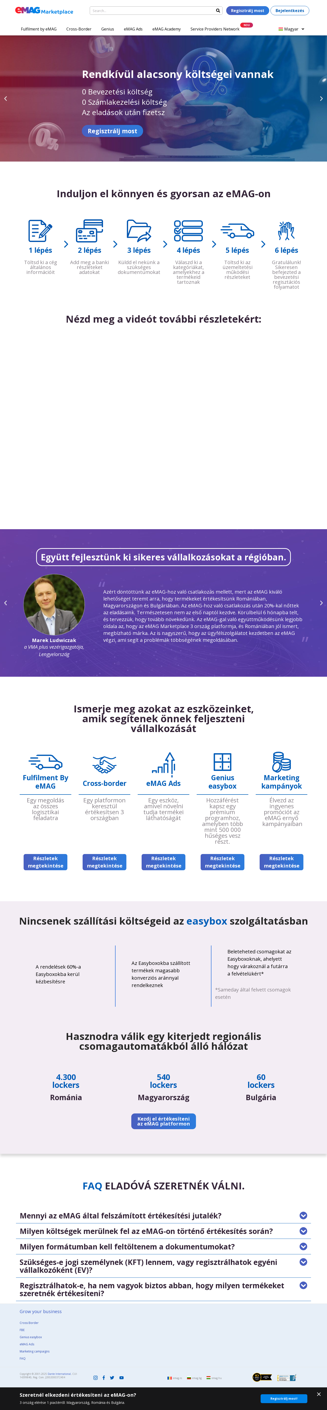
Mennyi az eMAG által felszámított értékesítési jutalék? (121, 1216)
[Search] (218, 11)
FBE (22, 1330)
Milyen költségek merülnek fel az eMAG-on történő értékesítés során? (146, 1231)
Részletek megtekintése (45, 862)
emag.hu (217, 1378)
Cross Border (29, 1323)
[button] (5, 98)
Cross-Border (78, 29)
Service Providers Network (215, 29)
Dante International (59, 1374)
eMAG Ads (133, 29)
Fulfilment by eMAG (39, 29)
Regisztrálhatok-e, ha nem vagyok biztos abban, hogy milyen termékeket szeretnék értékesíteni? (152, 1289)
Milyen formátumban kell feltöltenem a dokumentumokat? (127, 1247)
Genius (107, 29)
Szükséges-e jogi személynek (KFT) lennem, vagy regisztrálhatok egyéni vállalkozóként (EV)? (148, 1266)
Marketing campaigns (34, 1351)
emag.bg (197, 1378)
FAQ (23, 1358)
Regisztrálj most (40, 131)
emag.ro (177, 1378)
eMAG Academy (166, 29)
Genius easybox (31, 1337)
